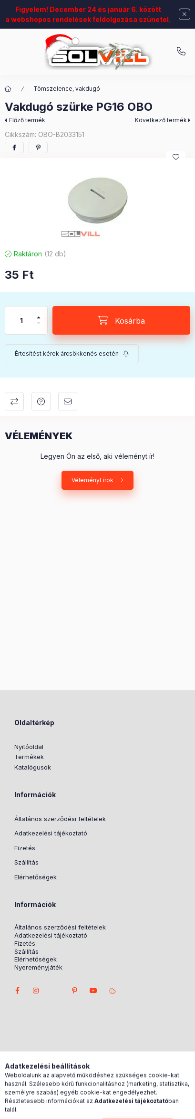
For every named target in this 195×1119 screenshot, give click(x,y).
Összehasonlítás (14, 401)
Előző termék (27, 120)
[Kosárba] (121, 320)
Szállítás (26, 862)
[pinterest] (38, 147)
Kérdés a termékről (41, 401)
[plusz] (38, 313)
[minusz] (38, 327)
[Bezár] (184, 14)
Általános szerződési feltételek (60, 819)
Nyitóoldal (28, 746)
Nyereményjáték (38, 967)
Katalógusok (32, 767)
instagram (36, 990)
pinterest (74, 990)
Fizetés (24, 848)
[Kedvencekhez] (175, 157)
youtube (93, 990)
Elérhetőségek (35, 877)
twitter (55, 990)
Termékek (29, 756)
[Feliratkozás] (72, 353)
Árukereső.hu (139, 1074)
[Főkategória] (8, 88)
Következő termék (161, 120)
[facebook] (14, 147)
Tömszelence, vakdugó (66, 88)
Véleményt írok (92, 480)
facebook (17, 990)
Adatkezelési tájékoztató (50, 833)
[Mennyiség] (21, 320)
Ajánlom (67, 401)
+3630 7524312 (181, 51)
